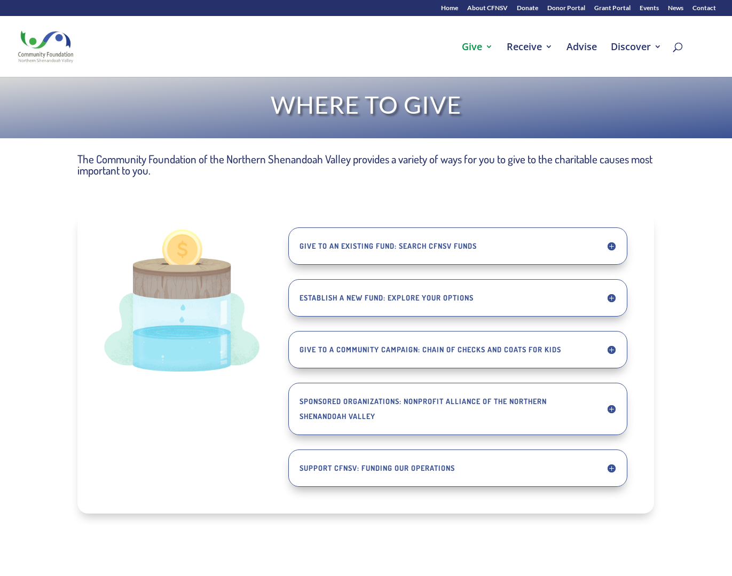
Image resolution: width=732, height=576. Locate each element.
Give (472, 48)
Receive (524, 48)
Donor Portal (566, 8)
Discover (631, 48)
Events (649, 8)
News (675, 8)
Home (449, 8)
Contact (704, 8)
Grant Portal (612, 8)
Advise (581, 48)
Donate (527, 8)
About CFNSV (487, 8)
